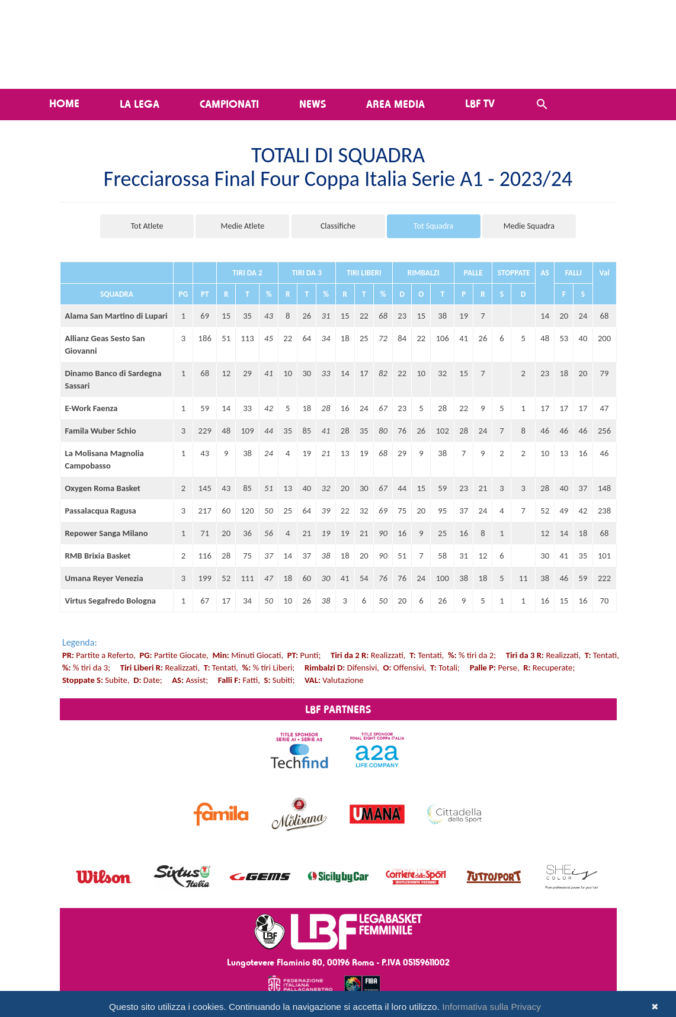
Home (64, 103)
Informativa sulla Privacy (491, 1007)
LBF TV (480, 103)
